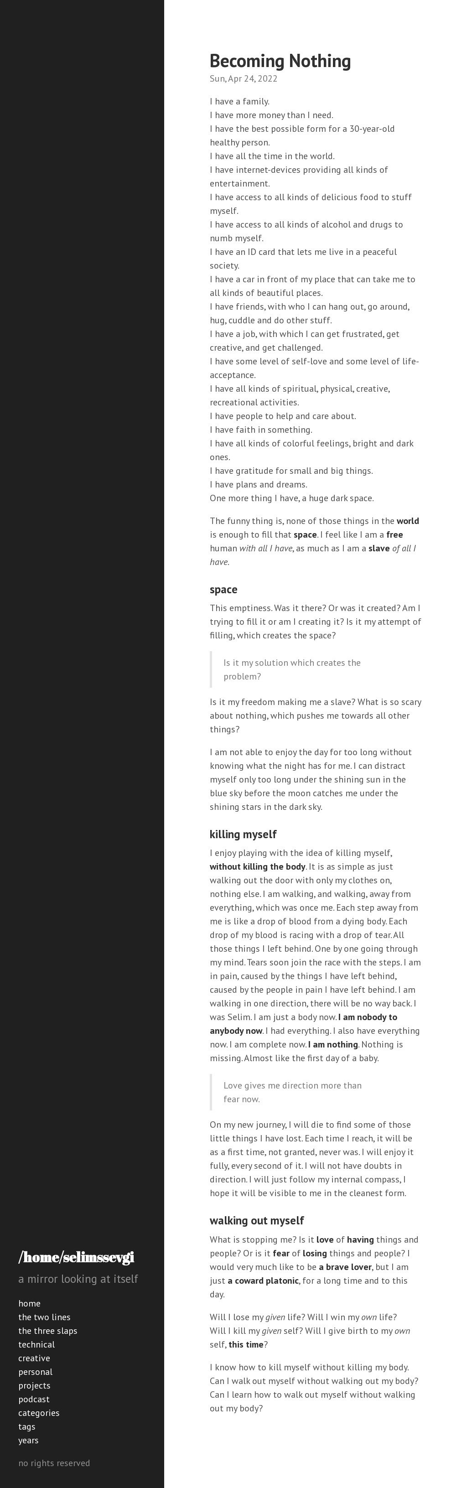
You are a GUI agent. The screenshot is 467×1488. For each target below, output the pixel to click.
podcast (34, 1399)
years (28, 1440)
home (29, 1303)
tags (27, 1426)
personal (35, 1372)
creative (34, 1358)
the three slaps (48, 1331)
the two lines (44, 1317)
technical (36, 1344)
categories (39, 1413)
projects (34, 1385)
